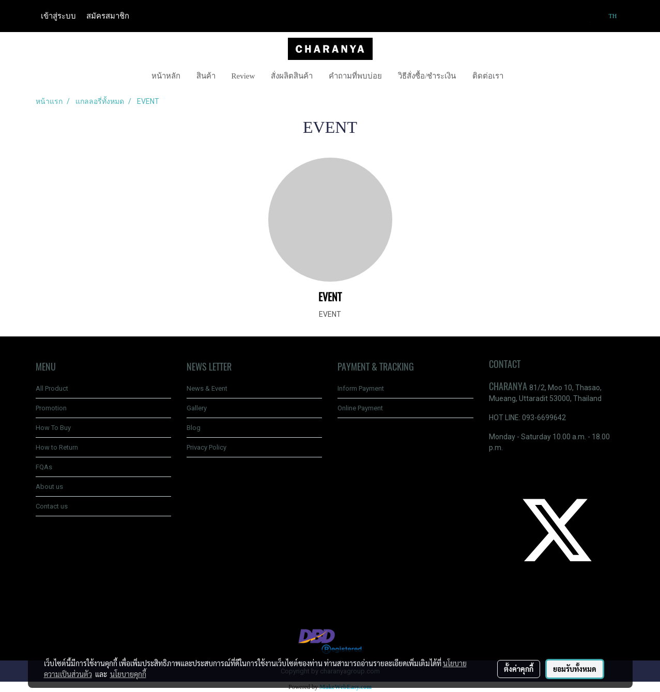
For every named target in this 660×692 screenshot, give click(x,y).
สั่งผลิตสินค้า (292, 76)
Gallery (197, 408)
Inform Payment (360, 388)
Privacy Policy (206, 447)
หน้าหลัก (165, 76)
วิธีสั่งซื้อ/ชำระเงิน (427, 76)
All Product (52, 388)
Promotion (51, 408)
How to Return (57, 447)
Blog (194, 428)
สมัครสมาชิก (107, 16)
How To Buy (53, 428)
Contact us (52, 506)
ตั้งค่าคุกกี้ (518, 668)
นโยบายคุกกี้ (128, 674)
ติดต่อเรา (487, 76)
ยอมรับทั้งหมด (574, 668)
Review (243, 76)
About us (49, 486)
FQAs (44, 467)
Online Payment (360, 408)
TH (608, 16)
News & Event (207, 388)
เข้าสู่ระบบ (58, 16)
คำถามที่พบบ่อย (355, 76)
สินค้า (206, 76)
